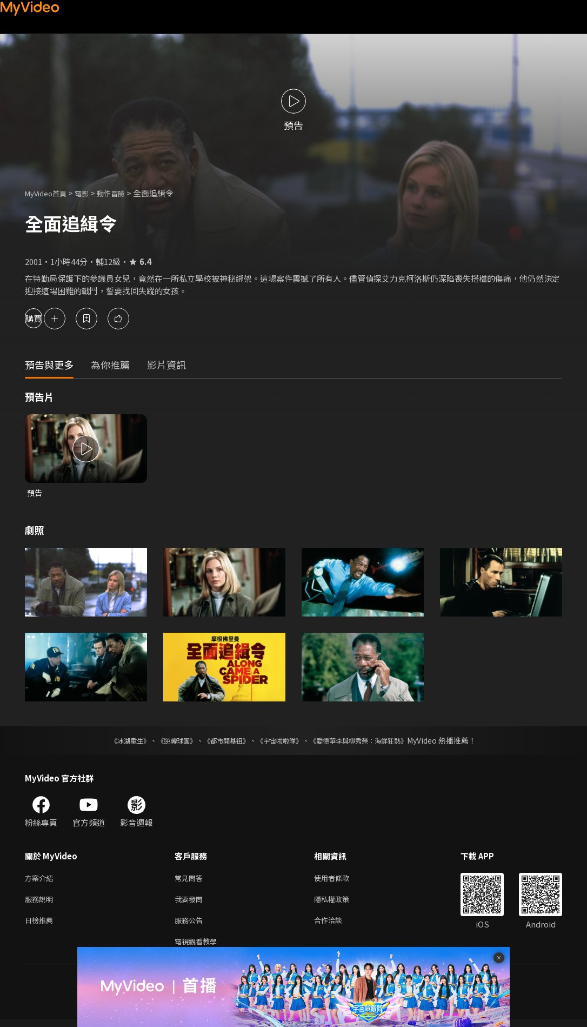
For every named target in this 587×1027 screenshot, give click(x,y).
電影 (90, 192)
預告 (35, 493)
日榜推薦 (41, 925)
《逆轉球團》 (164, 741)
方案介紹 (41, 879)
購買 (46, 318)
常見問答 (191, 879)
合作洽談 (337, 925)
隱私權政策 (341, 902)
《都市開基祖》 (221, 741)
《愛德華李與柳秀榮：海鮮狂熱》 (372, 741)
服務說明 (41, 902)
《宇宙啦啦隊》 (281, 741)
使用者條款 (341, 879)
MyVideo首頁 (49, 192)
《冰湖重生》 (111, 741)
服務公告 (191, 925)
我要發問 (191, 902)
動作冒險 (122, 192)
